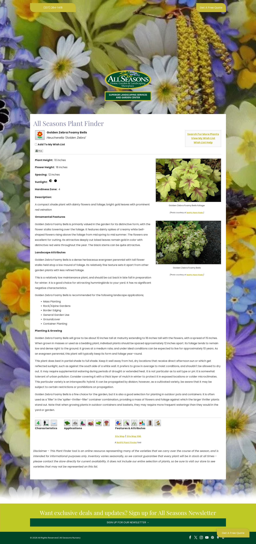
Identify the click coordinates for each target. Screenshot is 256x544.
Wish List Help (203, 142)
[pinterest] (212, 538)
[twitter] (195, 538)
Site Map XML (134, 436)
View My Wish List (203, 138)
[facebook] (190, 538)
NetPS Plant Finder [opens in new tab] (127, 442)
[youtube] (206, 538)
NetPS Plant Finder (195, 212)
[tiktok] (223, 538)
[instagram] (201, 538)
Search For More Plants (203, 134)
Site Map (120, 436)
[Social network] (218, 538)
